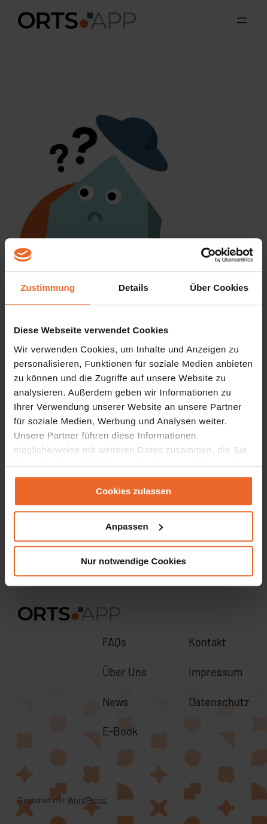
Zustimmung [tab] (47, 287)
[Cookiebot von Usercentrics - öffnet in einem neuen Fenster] (200, 255)
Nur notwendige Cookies (133, 561)
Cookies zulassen (133, 491)
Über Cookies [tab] (219, 287)
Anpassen (134, 526)
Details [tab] (133, 287)
